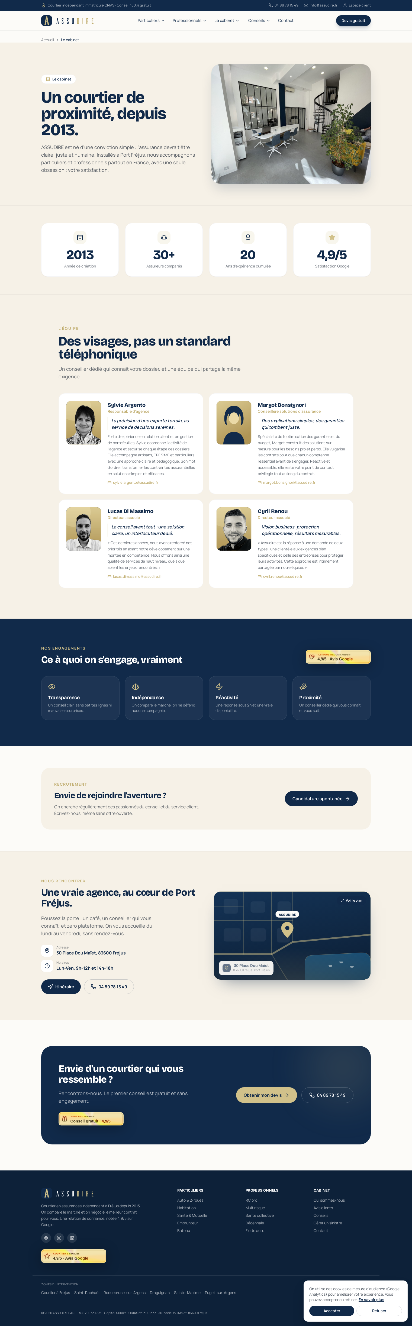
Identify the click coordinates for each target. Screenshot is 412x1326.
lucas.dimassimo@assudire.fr (134, 582)
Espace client (357, 5)
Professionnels (190, 20)
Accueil (47, 39)
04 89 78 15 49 (283, 5)
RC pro (251, 1200)
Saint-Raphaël (86, 1292)
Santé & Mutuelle (192, 1215)
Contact (286, 20)
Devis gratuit (353, 20)
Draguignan (160, 1292)
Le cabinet (227, 20)
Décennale (255, 1222)
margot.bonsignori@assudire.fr (286, 484)
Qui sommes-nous (329, 1200)
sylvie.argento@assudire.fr (133, 483)
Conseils (259, 20)
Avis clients (323, 1207)
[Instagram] (59, 1238)
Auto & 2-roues (190, 1200)
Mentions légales (331, 1313)
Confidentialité (359, 1313)
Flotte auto (255, 1230)
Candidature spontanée (320, 801)
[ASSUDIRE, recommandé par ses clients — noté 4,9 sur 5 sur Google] (337, 660)
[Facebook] (46, 1238)
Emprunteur (187, 1222)
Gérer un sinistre (328, 1222)
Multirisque (255, 1207)
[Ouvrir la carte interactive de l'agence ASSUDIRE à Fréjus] (298, 936)
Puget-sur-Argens (220, 1292)
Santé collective (260, 1215)
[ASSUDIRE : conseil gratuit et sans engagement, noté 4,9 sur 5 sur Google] (91, 1119)
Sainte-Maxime (187, 1292)
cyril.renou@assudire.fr (280, 583)
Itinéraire (61, 989)
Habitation (186, 1207)
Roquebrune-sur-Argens (125, 1292)
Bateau (183, 1230)
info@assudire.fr (320, 5)
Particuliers (151, 20)
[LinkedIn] (72, 1238)
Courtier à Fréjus (55, 1292)
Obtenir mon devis (266, 1095)
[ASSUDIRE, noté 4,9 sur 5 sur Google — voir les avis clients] (73, 1256)
